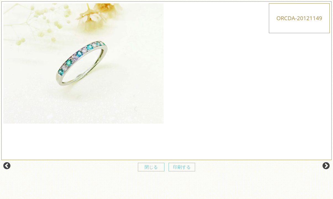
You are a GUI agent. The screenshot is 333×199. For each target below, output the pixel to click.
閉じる (151, 167)
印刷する (182, 167)
